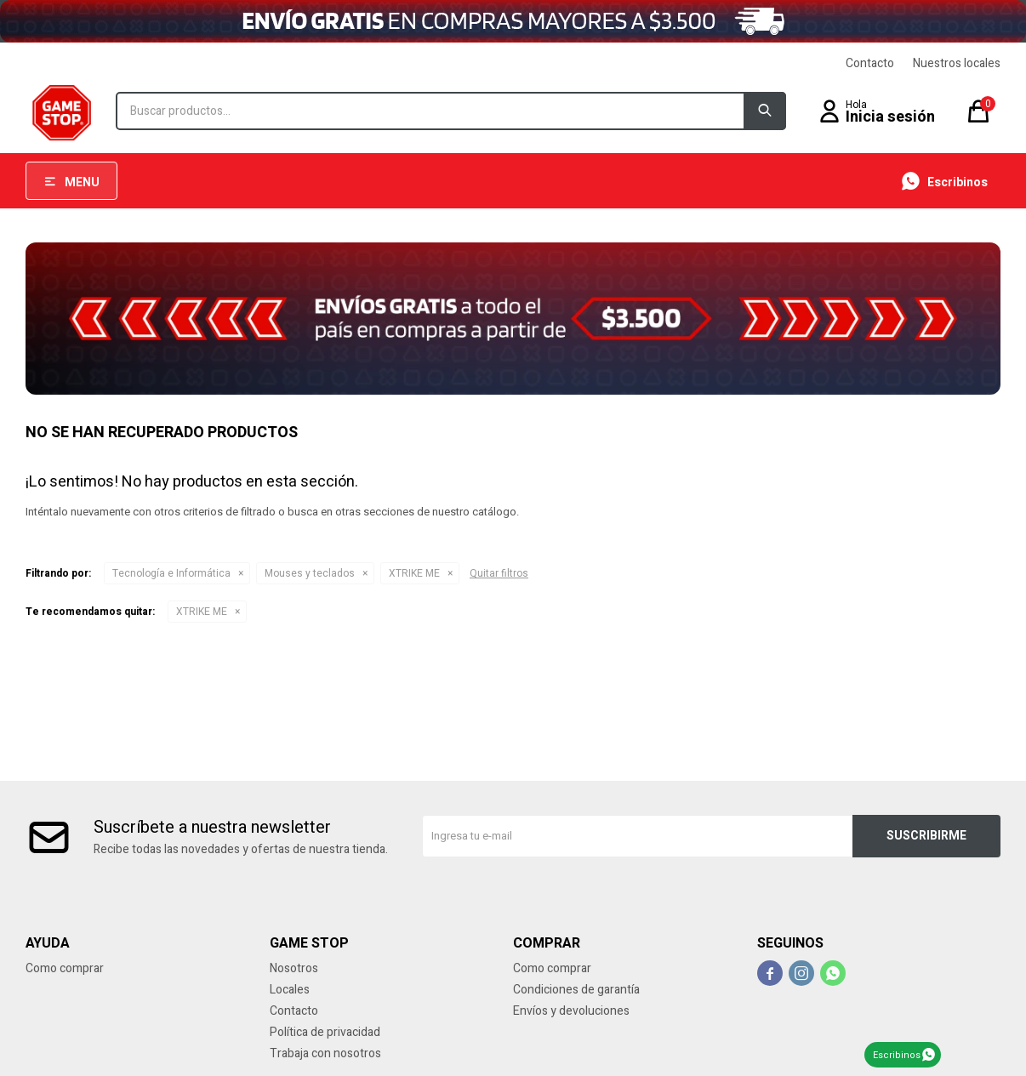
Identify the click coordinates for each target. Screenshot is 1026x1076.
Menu (82, 182)
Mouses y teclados (310, 573)
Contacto (870, 63)
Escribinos (897, 1055)
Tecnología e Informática (171, 573)
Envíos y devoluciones (571, 1011)
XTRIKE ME (414, 573)
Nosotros (294, 968)
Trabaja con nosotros (325, 1053)
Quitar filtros (499, 573)
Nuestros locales (956, 63)
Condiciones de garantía (576, 990)
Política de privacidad (325, 1032)
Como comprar (65, 968)
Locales (290, 990)
